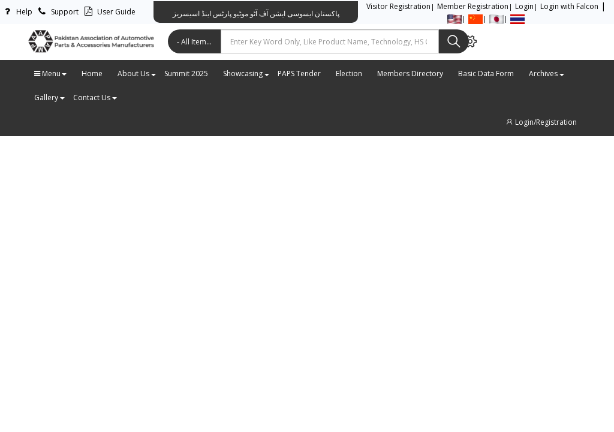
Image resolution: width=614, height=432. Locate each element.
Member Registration (472, 6)
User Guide (108, 12)
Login (524, 6)
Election (349, 73)
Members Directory (410, 73)
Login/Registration (541, 122)
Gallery (49, 97)
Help (16, 12)
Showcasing (246, 73)
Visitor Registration (398, 6)
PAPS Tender (299, 73)
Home (92, 73)
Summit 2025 (186, 73)
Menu (50, 73)
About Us (136, 73)
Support (57, 12)
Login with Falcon (569, 6)
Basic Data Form (486, 73)
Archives (546, 73)
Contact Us (94, 97)
